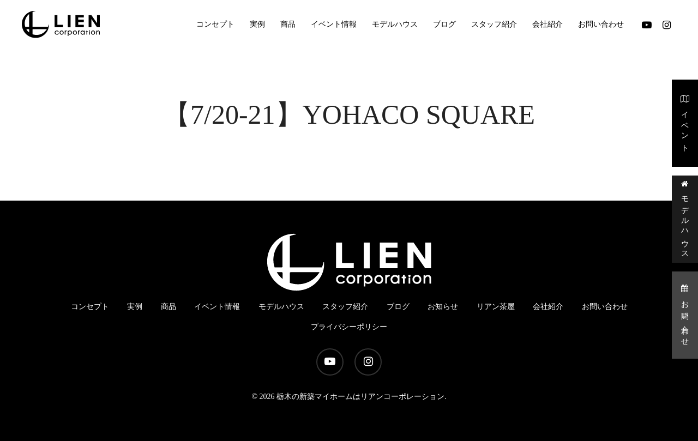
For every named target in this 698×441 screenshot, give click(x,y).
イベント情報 (217, 307)
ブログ (398, 307)
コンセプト (90, 307)
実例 (134, 307)
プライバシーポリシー (349, 327)
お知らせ (443, 307)
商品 (168, 307)
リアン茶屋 (496, 307)
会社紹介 (548, 307)
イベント (685, 122)
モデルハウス (685, 218)
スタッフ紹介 (345, 307)
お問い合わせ (685, 314)
